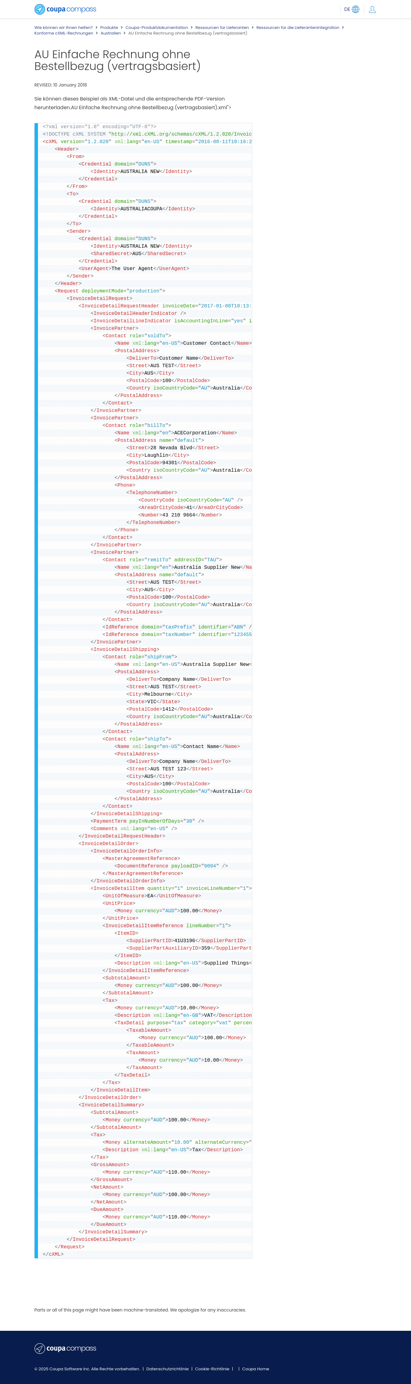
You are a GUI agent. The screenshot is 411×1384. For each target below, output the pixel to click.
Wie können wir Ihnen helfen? (64, 27)
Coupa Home (255, 1369)
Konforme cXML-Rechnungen (64, 33)
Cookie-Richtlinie (212, 1369)
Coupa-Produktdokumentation (157, 27)
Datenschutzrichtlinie (168, 1369)
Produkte (109, 27)
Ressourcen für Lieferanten (222, 27)
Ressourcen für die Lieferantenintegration (297, 27)
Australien (111, 33)
